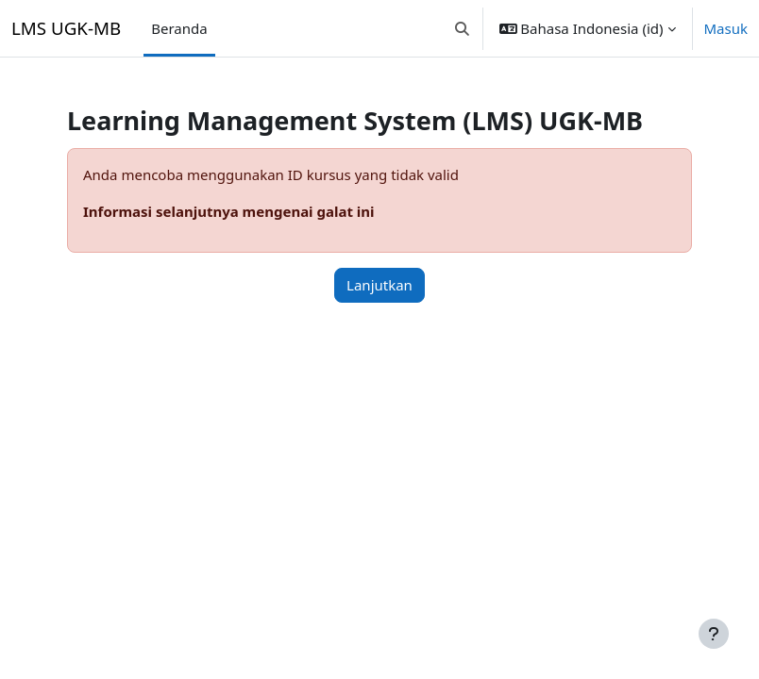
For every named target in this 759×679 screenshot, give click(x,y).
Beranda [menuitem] (179, 28)
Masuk (726, 28)
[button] (462, 28)
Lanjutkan (379, 284)
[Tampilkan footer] (714, 634)
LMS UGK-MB (66, 28)
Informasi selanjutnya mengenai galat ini (229, 211)
